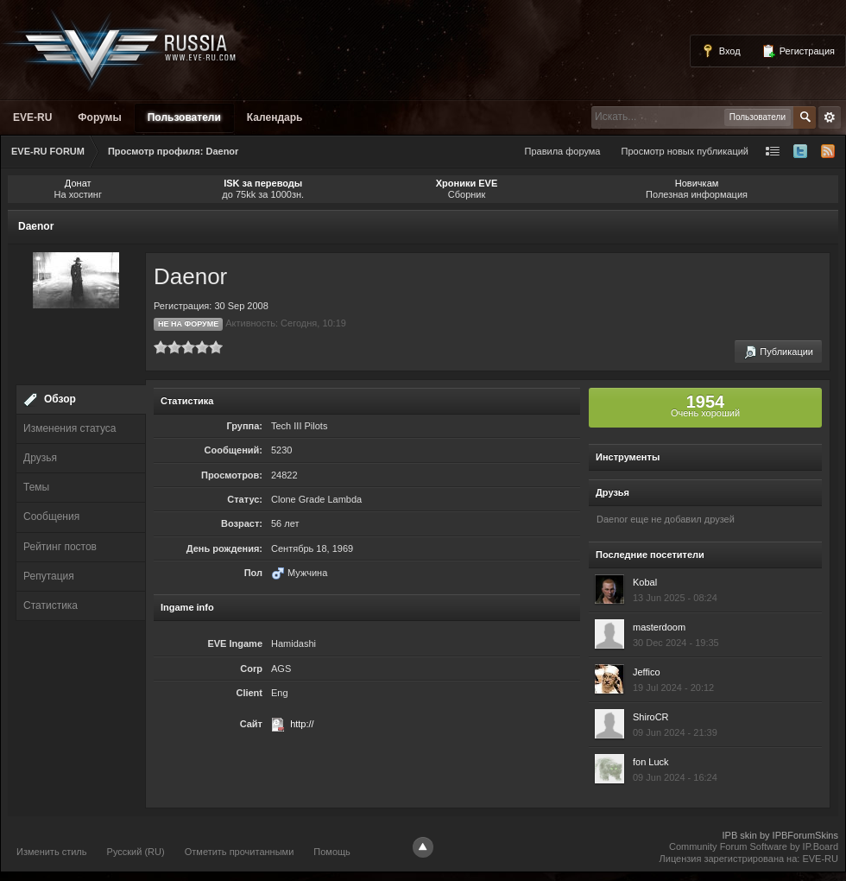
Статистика (50, 605)
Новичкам (697, 183)
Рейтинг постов (60, 547)
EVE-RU (32, 117)
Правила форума (563, 151)
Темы (36, 487)
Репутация (48, 576)
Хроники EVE (467, 183)
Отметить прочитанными (239, 851)
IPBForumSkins (805, 835)
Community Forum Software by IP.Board (753, 846)
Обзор (60, 399)
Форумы (99, 117)
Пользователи (184, 117)
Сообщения (51, 516)
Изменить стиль (51, 851)
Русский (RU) (136, 851)
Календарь (275, 117)
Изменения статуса (69, 428)
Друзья (40, 458)
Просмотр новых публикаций (684, 151)
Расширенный (829, 117)
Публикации (778, 352)
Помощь (331, 851)
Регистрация (798, 51)
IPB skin (739, 835)
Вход (721, 51)
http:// (302, 724)
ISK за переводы (263, 183)
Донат (78, 183)
